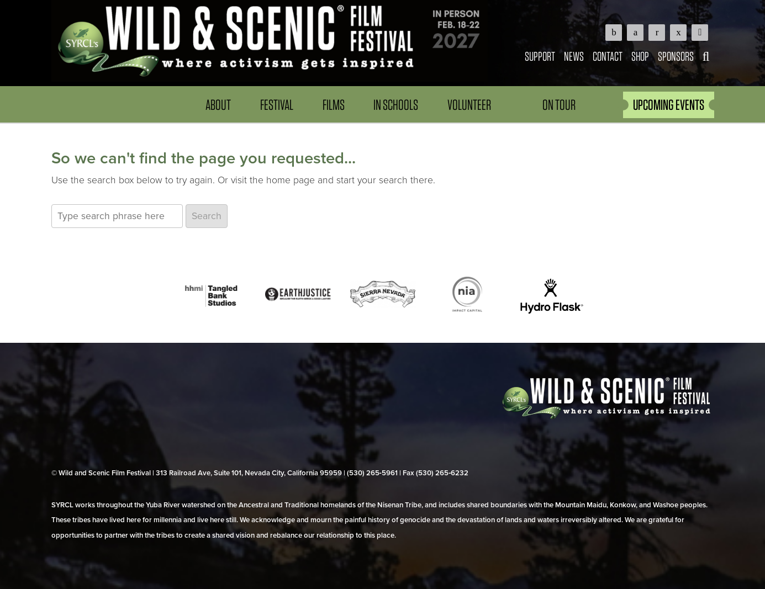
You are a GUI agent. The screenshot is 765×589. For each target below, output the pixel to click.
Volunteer (469, 104)
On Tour (559, 104)
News (574, 56)
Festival (276, 104)
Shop (640, 56)
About (218, 104)
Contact (607, 56)
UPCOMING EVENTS (668, 104)
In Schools (395, 104)
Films (334, 104)
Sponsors (676, 56)
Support (540, 56)
